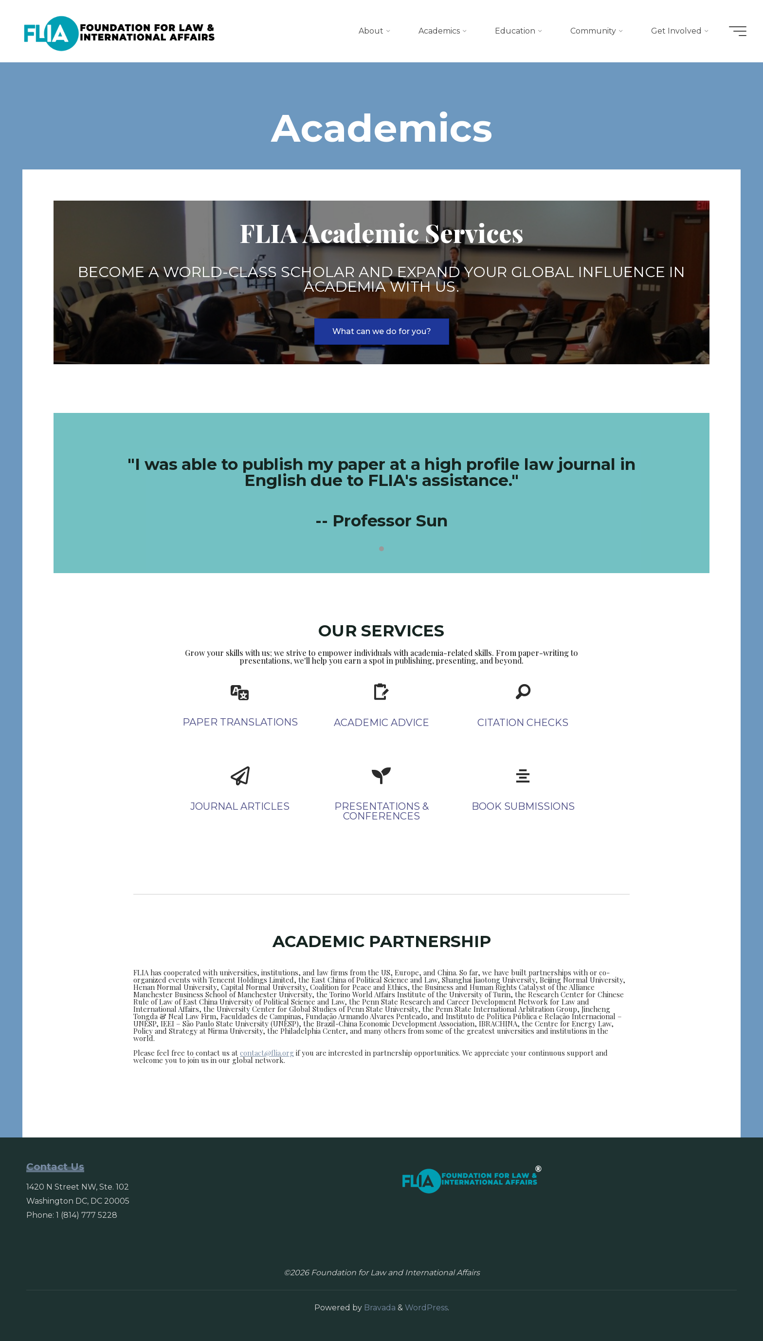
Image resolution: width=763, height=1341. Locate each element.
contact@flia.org (267, 1053)
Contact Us (55, 1167)
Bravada (379, 1307)
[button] (381, 331)
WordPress (426, 1307)
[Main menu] (735, 31)
